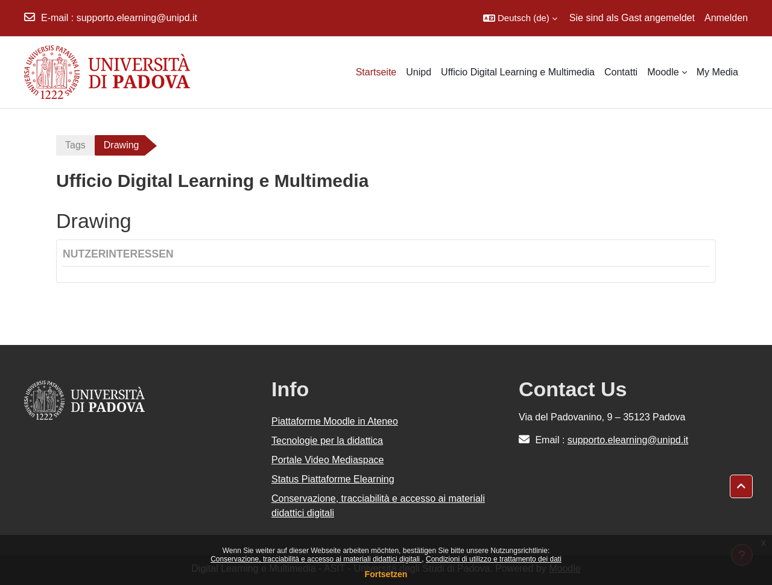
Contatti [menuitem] (621, 72)
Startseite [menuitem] (376, 72)
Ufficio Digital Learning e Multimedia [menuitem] (518, 72)
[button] (520, 18)
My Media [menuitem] (717, 72)
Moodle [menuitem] (663, 72)
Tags (75, 145)
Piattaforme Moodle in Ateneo (334, 421)
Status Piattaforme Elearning (332, 479)
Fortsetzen (386, 574)
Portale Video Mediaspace (327, 460)
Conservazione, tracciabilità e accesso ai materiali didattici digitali (316, 559)
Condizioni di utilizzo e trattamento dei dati (494, 559)
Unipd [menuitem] (418, 72)
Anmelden (726, 18)
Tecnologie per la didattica (327, 440)
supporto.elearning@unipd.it (137, 18)
